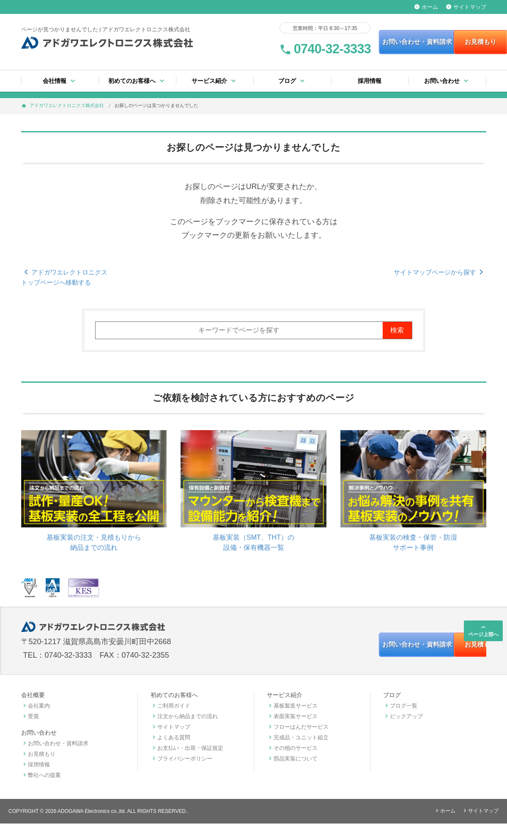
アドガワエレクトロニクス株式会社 (67, 105)
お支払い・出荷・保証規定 (187, 750)
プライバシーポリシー (181, 761)
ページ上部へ (483, 630)
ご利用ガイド (170, 708)
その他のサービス (292, 750)
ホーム (426, 7)
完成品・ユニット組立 (298, 740)
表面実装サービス (292, 719)
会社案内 (35, 708)
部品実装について (292, 761)
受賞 (30, 719)
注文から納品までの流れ (184, 719)
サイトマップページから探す (440, 272)
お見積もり (450, 42)
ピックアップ (403, 719)
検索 (397, 330)
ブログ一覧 (400, 708)
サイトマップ (466, 7)
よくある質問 (170, 740)
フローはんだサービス (298, 729)
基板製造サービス (292, 708)
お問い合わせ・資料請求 (369, 42)
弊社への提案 (41, 777)
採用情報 (369, 80)
